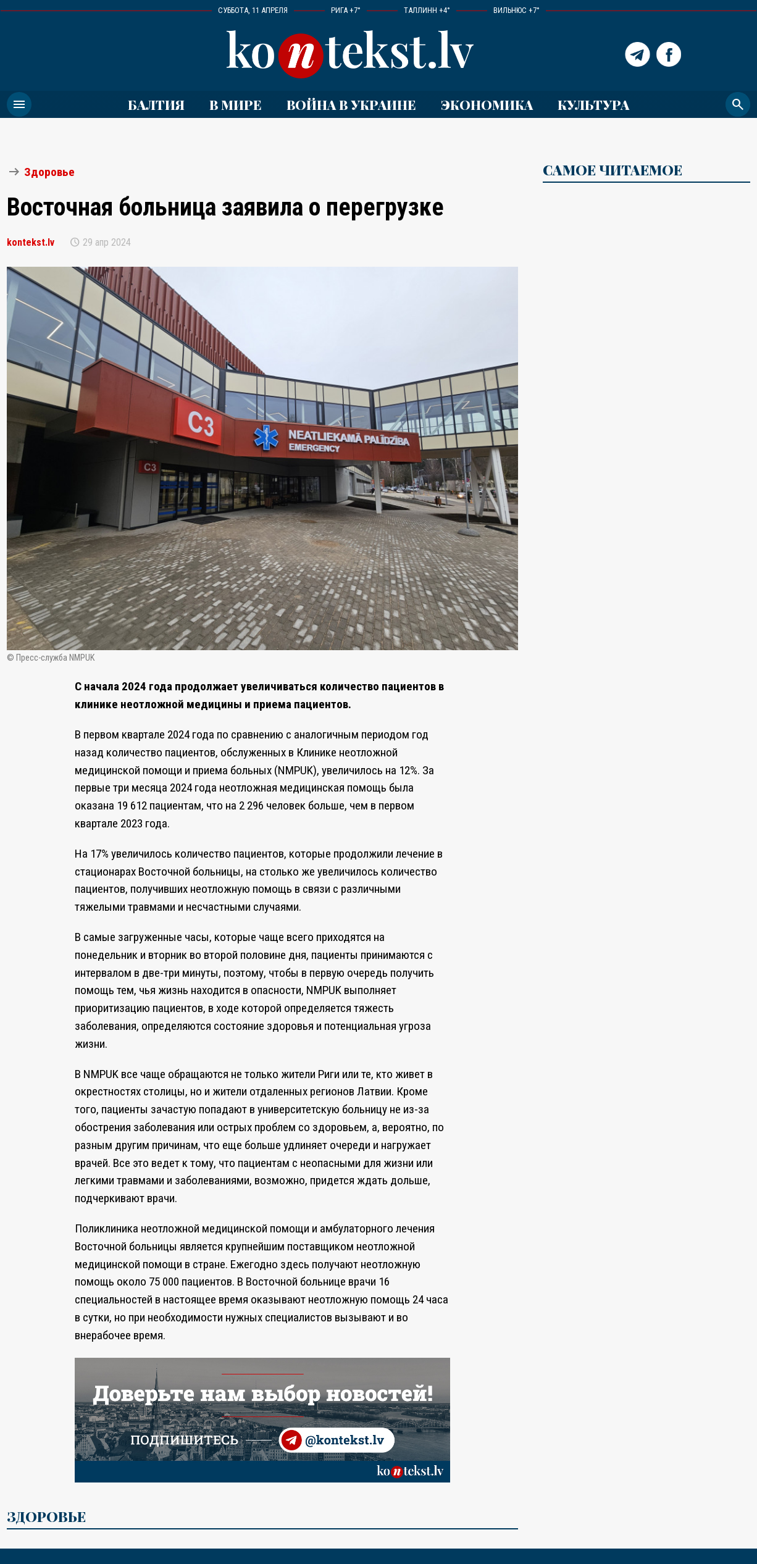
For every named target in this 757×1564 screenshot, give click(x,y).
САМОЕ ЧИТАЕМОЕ (612, 170)
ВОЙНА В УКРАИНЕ (351, 104)
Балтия (156, 104)
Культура (593, 104)
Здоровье (49, 172)
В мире (235, 104)
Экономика (487, 104)
